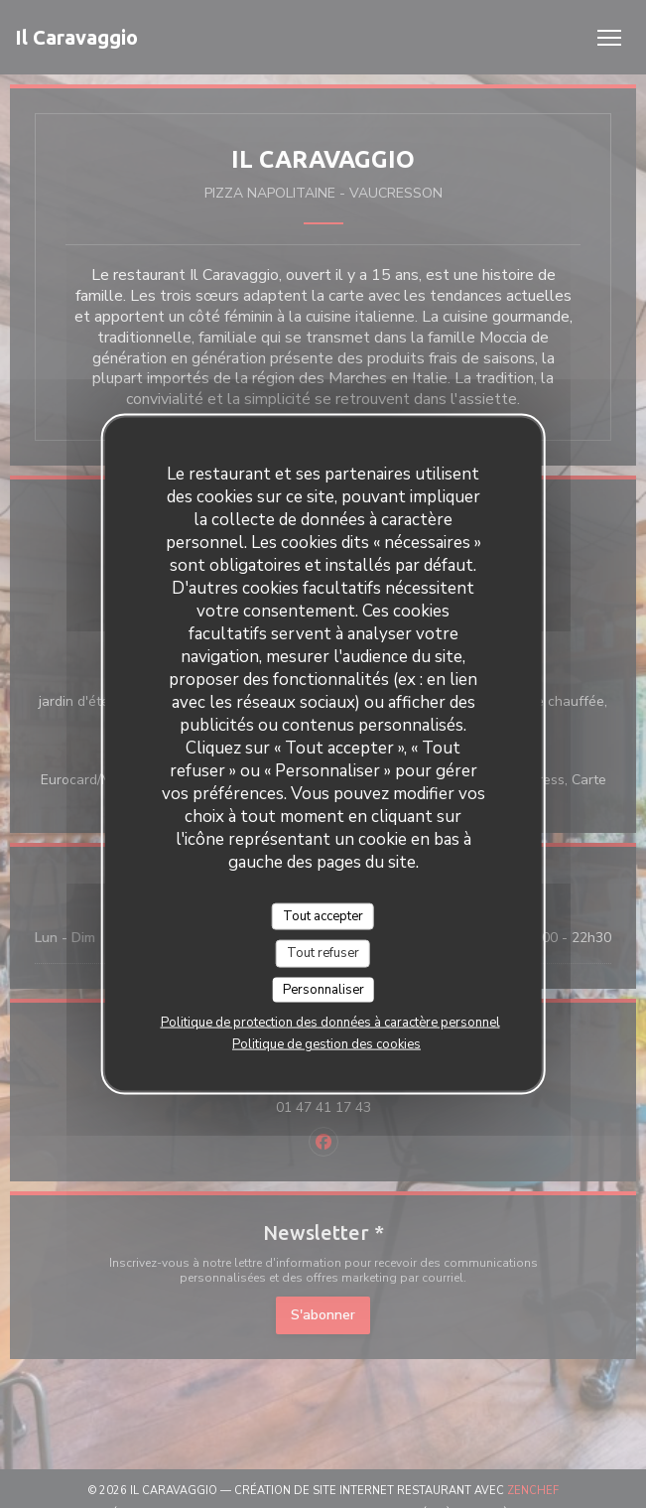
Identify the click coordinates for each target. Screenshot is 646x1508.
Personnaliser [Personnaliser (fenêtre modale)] (323, 989)
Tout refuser (323, 953)
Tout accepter (323, 915)
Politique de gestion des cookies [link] (326, 1044)
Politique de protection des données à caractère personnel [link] (330, 1022)
